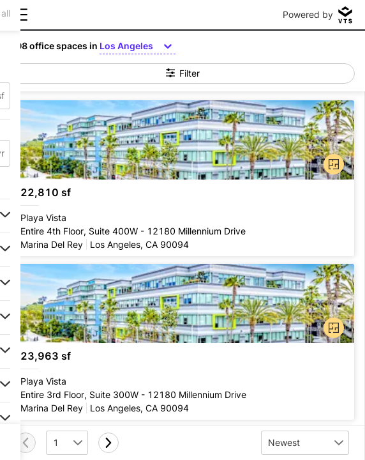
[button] (331, 161)
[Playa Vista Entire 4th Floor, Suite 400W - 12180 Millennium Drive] (182, 178)
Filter (183, 73)
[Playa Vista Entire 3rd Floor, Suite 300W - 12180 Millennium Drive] (182, 342)
